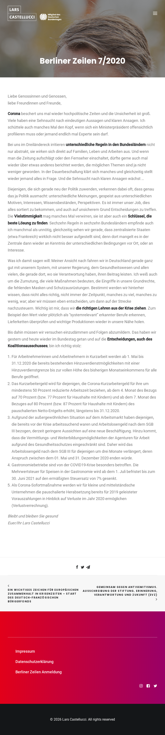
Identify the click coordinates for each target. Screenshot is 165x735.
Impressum (25, 651)
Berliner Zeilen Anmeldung (38, 672)
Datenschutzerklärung (34, 661)
